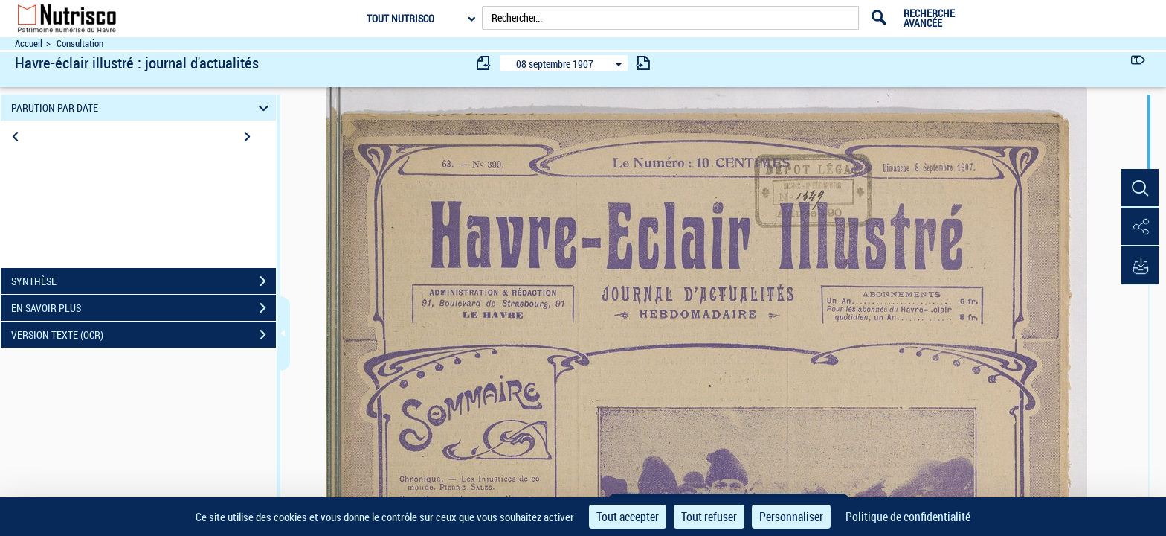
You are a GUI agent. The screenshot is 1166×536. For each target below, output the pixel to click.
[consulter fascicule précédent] (484, 63)
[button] (1140, 188)
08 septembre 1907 (554, 64)
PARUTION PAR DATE (142, 108)
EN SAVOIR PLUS (143, 308)
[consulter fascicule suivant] (643, 63)
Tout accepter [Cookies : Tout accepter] (627, 516)
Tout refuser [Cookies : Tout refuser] (709, 516)
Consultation (80, 43)
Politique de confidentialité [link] (907, 516)
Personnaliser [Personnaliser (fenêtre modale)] (791, 516)
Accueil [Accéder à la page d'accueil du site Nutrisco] (28, 43)
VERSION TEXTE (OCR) (143, 335)
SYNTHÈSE (143, 281)
